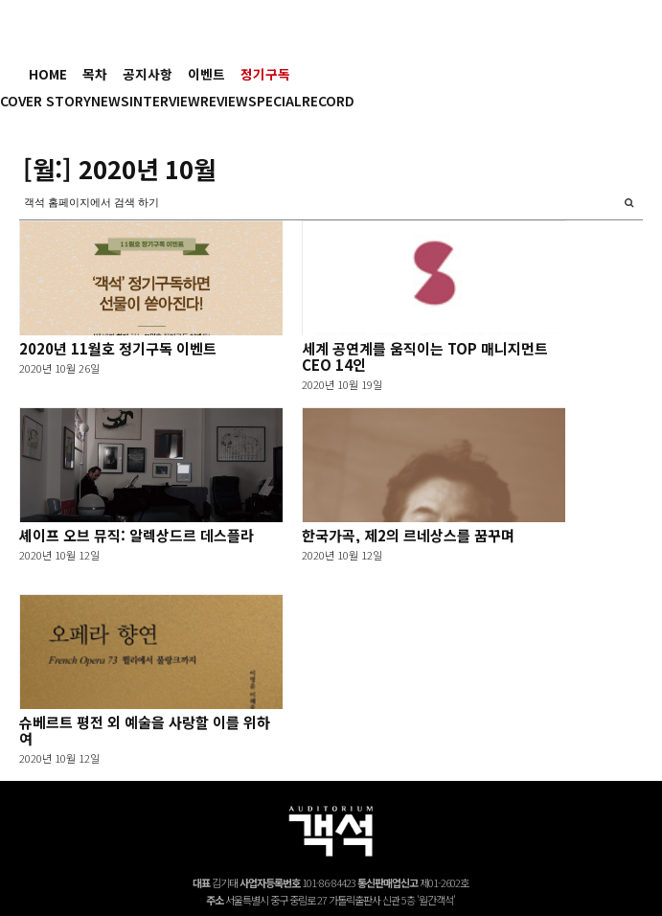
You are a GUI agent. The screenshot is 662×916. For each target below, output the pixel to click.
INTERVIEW (164, 100)
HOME (48, 73)
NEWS (110, 100)
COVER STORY (45, 100)
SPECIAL (275, 100)
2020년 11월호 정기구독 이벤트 (118, 348)
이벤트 (206, 73)
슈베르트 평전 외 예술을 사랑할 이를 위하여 (144, 730)
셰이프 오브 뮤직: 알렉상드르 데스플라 (136, 535)
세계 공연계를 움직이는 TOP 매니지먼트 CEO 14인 (425, 356)
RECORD (328, 100)
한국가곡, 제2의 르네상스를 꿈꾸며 (408, 535)
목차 (94, 73)
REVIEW (224, 100)
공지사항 (147, 73)
